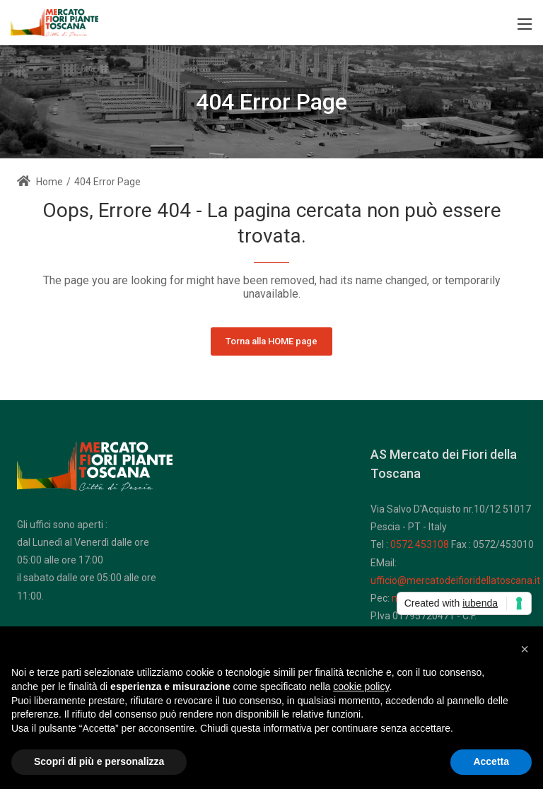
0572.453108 (419, 544)
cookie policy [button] (361, 686)
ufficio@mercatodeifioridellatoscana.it (455, 580)
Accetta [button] (491, 761)
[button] (524, 649)
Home (40, 181)
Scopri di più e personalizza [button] (99, 761)
